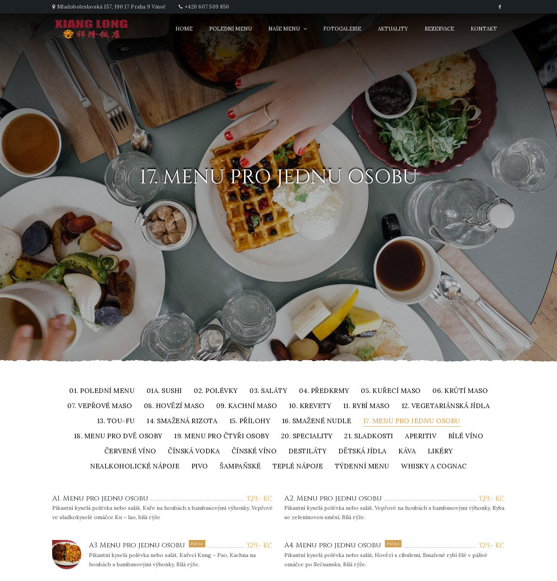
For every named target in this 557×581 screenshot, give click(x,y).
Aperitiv (420, 436)
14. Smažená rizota (182, 421)
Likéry (440, 451)
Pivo (199, 466)
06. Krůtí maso (460, 391)
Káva (407, 451)
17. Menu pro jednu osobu (411, 421)
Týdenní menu (362, 466)
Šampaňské (240, 466)
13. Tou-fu (116, 421)
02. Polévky (216, 391)
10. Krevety (310, 406)
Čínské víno (254, 451)
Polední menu (230, 29)
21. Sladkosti (368, 436)
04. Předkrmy (324, 391)
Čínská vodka (194, 451)
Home (184, 29)
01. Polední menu (102, 391)
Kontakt (484, 29)
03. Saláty (268, 391)
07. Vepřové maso (99, 406)
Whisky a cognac (434, 466)
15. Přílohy (249, 421)
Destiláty (308, 451)
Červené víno (130, 451)
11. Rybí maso (366, 406)
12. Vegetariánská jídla (446, 406)
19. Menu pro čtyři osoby (221, 436)
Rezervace (439, 29)
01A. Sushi (164, 391)
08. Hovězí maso (174, 406)
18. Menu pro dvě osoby (118, 436)
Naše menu (284, 29)
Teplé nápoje (298, 466)
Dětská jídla (362, 451)
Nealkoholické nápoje (134, 466)
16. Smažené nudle (317, 421)
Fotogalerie (342, 29)
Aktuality (393, 29)
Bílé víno (466, 436)
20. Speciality (307, 436)
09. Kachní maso (246, 406)
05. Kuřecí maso (391, 391)
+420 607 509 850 (207, 6)
